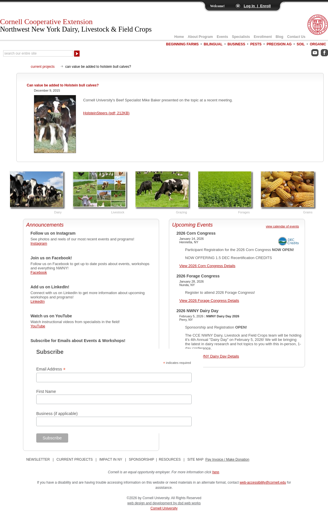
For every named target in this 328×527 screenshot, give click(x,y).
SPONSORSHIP (141, 459)
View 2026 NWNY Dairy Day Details (209, 356)
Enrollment (263, 37)
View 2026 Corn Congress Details (207, 266)
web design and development (150, 503)
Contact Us (296, 37)
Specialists (241, 37)
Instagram (38, 243)
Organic (318, 44)
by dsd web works (187, 503)
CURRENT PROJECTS (74, 459)
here (215, 472)
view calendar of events (282, 226)
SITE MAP (195, 459)
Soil (301, 44)
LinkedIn (37, 301)
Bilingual (213, 44)
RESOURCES (170, 459)
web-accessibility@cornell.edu (263, 482)
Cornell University (164, 508)
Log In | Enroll (257, 6)
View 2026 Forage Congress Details (209, 300)
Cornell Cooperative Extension (76, 25)
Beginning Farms (182, 44)
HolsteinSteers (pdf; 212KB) (106, 113)
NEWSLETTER (38, 459)
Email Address (51, 369)
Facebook (38, 272)
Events (222, 37)
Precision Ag (279, 44)
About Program (200, 37)
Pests (256, 44)
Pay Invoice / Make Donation (227, 459)
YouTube (37, 326)
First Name (46, 391)
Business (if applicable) (57, 413)
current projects (43, 67)
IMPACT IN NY (110, 459)
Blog (279, 37)
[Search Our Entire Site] (38, 53)
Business (236, 44)
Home (179, 37)
